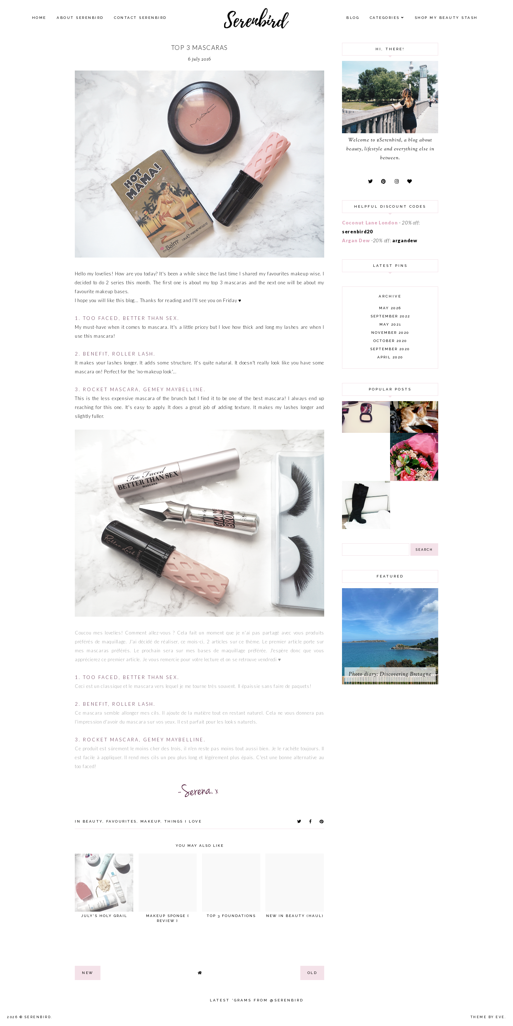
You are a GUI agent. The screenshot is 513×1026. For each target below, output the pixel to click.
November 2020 (390, 333)
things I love (183, 821)
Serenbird (38, 1017)
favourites (121, 821)
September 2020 (390, 349)
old (312, 973)
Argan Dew (356, 240)
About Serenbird (80, 18)
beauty (93, 821)
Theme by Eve (488, 1017)
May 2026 (390, 308)
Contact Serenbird (140, 18)
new (87, 973)
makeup (150, 821)
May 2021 (390, 324)
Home (39, 18)
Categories (385, 18)
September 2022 (390, 316)
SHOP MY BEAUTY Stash (446, 18)
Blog (352, 18)
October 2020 (390, 341)
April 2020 (390, 357)
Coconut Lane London (370, 223)
